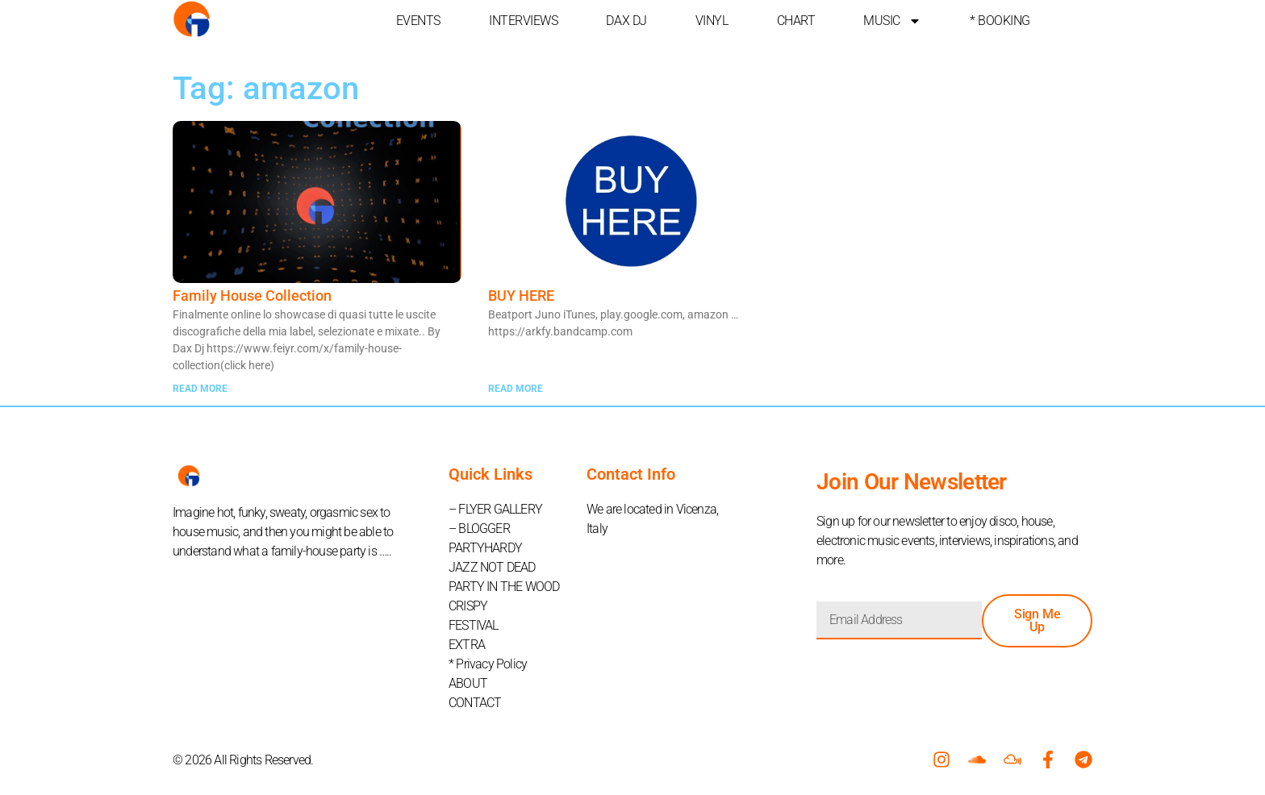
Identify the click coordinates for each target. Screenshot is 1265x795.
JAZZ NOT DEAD (492, 567)
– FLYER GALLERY (495, 509)
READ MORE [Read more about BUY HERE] (515, 388)
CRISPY (468, 606)
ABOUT (468, 683)
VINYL (712, 20)
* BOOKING (1000, 20)
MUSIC (892, 21)
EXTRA (467, 644)
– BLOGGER (479, 528)
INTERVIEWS (523, 20)
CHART (796, 20)
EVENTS (418, 20)
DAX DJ (626, 20)
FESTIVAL (474, 625)
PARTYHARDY (485, 548)
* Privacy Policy (488, 664)
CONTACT (475, 702)
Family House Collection (252, 295)
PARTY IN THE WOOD (504, 586)
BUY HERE (521, 295)
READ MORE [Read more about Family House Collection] (200, 388)
